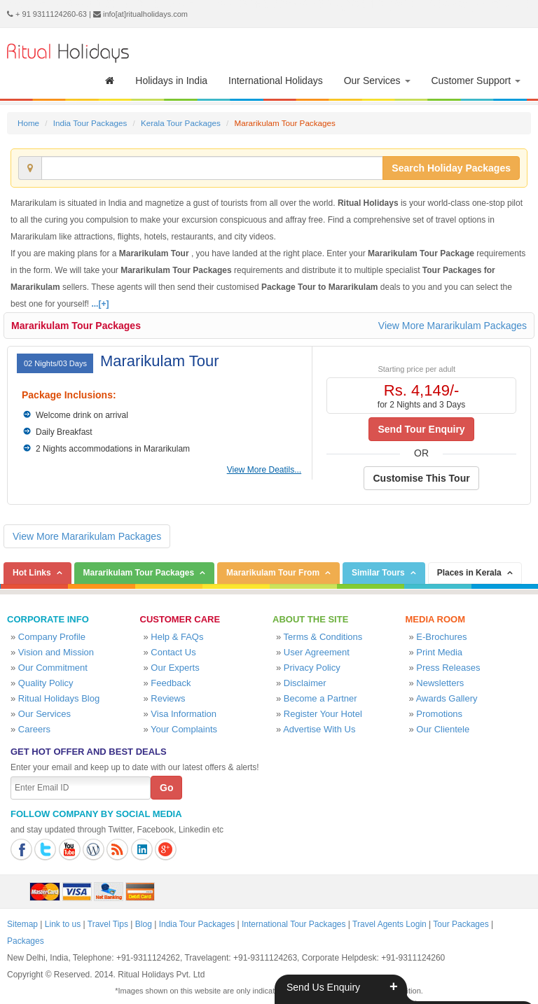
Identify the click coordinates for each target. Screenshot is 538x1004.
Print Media (439, 652)
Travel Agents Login (389, 924)
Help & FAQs (177, 637)
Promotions (439, 714)
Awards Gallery (447, 698)
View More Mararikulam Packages (452, 325)
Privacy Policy (312, 667)
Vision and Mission (56, 652)
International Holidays (275, 80)
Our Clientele (442, 729)
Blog (143, 924)
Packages (25, 941)
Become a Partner (320, 698)
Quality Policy (46, 683)
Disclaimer (305, 683)
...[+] (100, 304)
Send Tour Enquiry (421, 429)
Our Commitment (53, 667)
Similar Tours (378, 573)
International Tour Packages (294, 924)
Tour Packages (460, 924)
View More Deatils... (264, 470)
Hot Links (32, 573)
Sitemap (22, 924)
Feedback (171, 683)
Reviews (168, 698)
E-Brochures (441, 637)
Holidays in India (171, 80)
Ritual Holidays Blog (58, 698)
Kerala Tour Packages (181, 122)
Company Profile (51, 637)
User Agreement (317, 652)
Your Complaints (184, 729)
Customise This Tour (421, 478)
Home (28, 122)
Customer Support (476, 80)
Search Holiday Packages (451, 168)
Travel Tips (108, 924)
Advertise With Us (319, 729)
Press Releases (448, 667)
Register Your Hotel (323, 714)
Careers (34, 729)
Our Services (377, 80)
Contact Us (173, 652)
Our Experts (175, 667)
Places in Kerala (469, 573)
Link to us (63, 924)
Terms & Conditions (323, 637)
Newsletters (440, 683)
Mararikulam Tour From (272, 573)
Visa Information (183, 714)
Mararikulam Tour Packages (76, 325)
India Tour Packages (90, 122)
